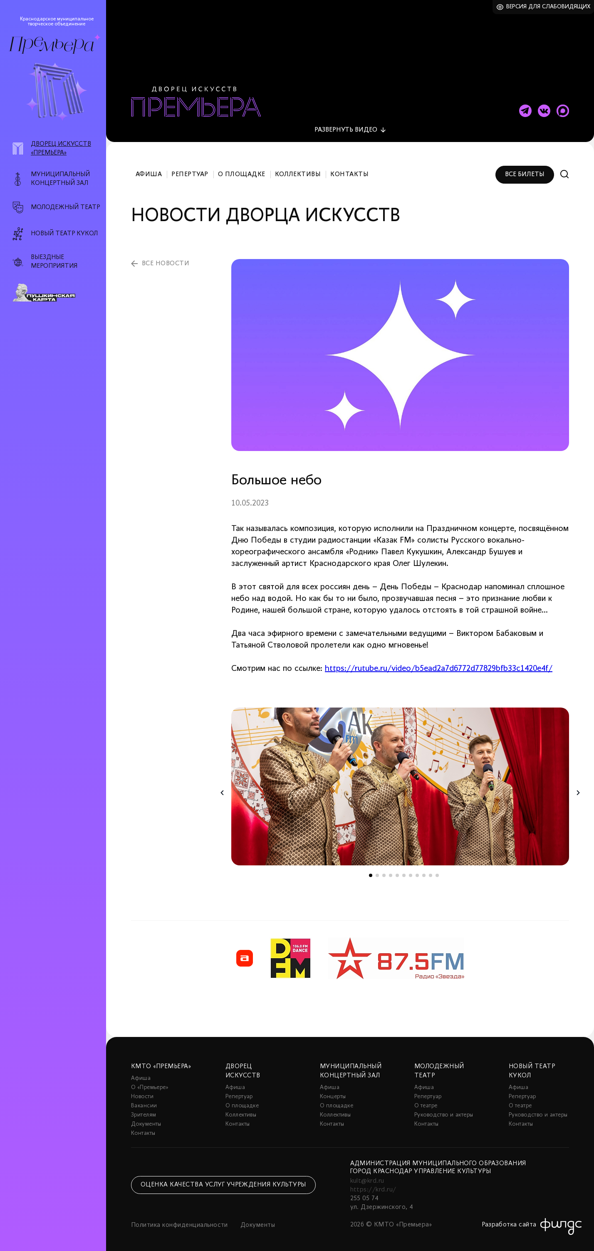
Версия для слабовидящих (548, 7)
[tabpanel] (400, 782)
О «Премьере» (149, 1083)
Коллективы (298, 170)
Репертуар (189, 170)
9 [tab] (424, 870)
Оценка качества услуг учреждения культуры (223, 1180)
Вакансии (144, 1101)
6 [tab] (404, 870)
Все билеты (524, 170)
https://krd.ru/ (373, 1185)
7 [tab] (410, 870)
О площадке (241, 170)
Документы (146, 1119)
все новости (165, 259)
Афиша (149, 170)
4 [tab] (390, 870)
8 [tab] (417, 870)
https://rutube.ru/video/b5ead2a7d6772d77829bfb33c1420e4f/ (438, 664)
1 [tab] (370, 870)
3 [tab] (384, 870)
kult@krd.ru (367, 1176)
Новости (142, 1092)
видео (345, 125)
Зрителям (143, 1110)
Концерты (333, 1092)
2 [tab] (377, 870)
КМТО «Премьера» (161, 1062)
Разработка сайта (509, 1220)
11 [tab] (437, 870)
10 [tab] (430, 870)
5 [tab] (397, 870)
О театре (425, 1101)
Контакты (349, 170)
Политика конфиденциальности (179, 1220)
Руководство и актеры (443, 1110)
